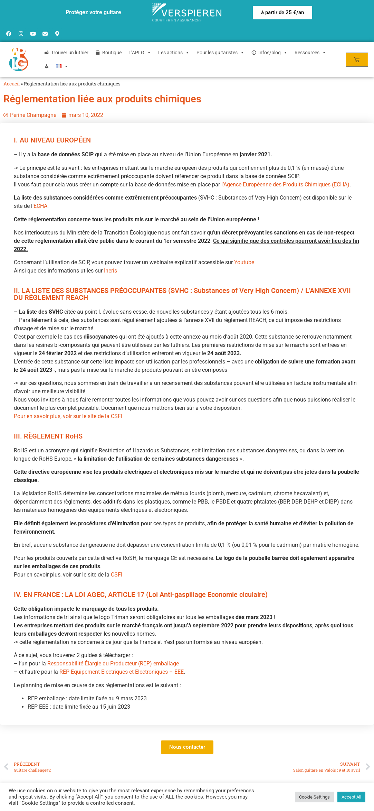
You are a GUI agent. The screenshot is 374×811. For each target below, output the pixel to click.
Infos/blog (273, 52)
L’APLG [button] (139, 52)
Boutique (112, 52)
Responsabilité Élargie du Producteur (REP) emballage (113, 663)
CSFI (116, 574)
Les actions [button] (174, 52)
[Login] (46, 66)
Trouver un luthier (69, 52)
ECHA (40, 206)
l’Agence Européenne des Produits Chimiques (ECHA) (285, 184)
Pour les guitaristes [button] (220, 52)
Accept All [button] (351, 797)
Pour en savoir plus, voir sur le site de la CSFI (68, 416)
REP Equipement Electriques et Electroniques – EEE (121, 672)
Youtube (244, 262)
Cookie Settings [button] (314, 797)
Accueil (11, 84)
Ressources (310, 52)
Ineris (110, 270)
